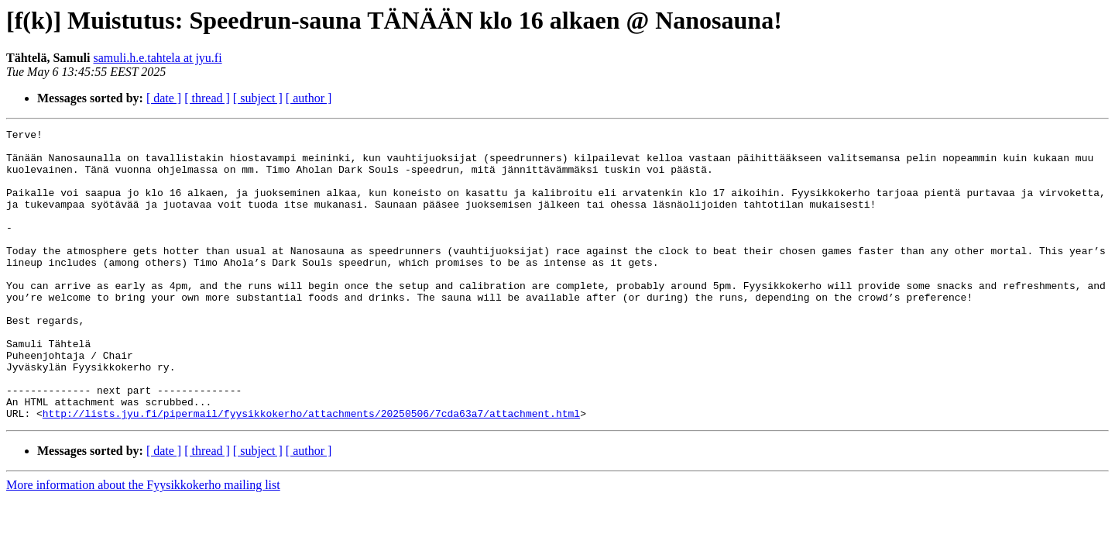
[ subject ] (258, 98)
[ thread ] (207, 98)
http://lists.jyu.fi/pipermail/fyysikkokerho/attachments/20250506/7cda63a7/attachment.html (311, 471)
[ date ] (163, 98)
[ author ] (309, 98)
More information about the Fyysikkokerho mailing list (143, 542)
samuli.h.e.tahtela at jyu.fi (157, 57)
